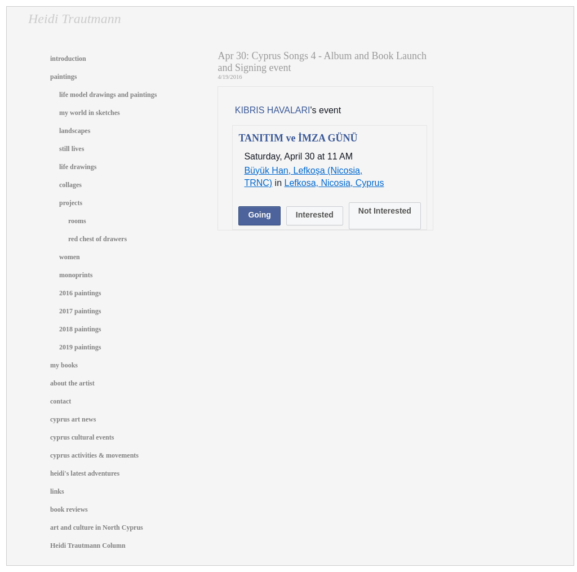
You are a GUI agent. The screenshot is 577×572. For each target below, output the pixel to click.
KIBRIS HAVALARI (272, 110)
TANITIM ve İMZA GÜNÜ (297, 138)
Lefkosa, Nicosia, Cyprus (334, 183)
